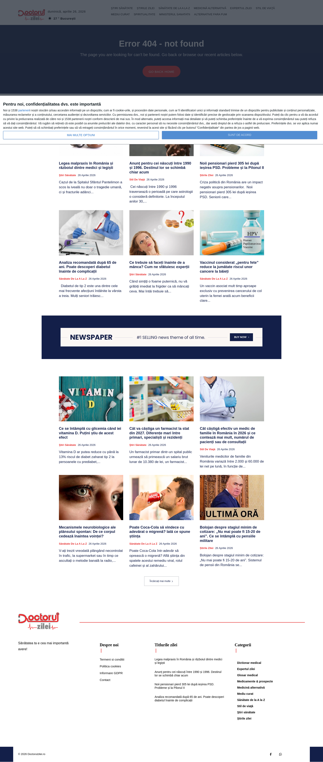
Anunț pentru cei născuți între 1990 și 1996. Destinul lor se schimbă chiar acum (160, 167)
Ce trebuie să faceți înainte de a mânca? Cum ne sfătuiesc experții (159, 265)
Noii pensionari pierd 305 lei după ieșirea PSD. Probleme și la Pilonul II (232, 165)
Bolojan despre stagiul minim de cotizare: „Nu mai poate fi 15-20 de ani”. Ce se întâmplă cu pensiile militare (230, 534)
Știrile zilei (206, 175)
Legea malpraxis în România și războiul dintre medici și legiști (86, 165)
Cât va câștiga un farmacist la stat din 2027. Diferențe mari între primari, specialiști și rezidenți (159, 433)
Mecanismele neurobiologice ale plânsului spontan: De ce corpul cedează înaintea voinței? (87, 531)
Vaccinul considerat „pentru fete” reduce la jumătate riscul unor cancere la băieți (229, 267)
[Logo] (38, 621)
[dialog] (161, 120)
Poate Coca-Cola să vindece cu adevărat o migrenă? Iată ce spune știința (159, 531)
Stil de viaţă (137, 179)
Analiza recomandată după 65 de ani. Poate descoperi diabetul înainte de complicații (87, 267)
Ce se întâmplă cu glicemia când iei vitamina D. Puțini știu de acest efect (90, 433)
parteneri (24, 110)
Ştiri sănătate (67, 175)
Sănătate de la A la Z (73, 278)
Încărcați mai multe (161, 581)
